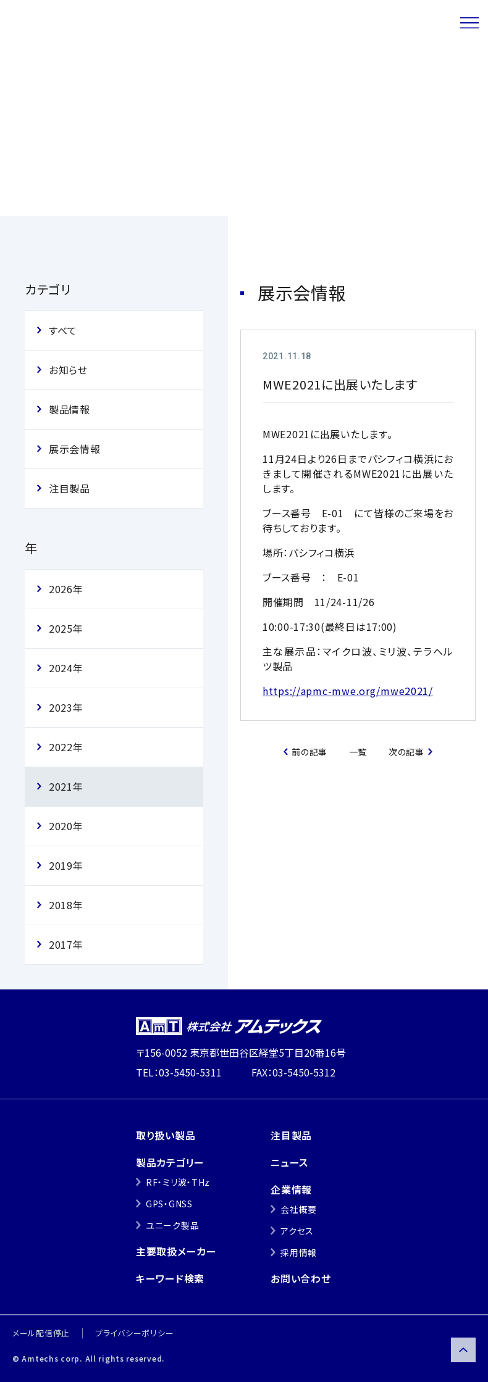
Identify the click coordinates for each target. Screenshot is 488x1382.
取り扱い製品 (165, 1135)
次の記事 (406, 751)
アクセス (297, 1231)
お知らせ (68, 369)
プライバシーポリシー (134, 1333)
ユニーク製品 (172, 1225)
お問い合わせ (300, 1278)
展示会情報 (147, 73)
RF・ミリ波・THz (178, 1182)
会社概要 (298, 1209)
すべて (63, 330)
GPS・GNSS (169, 1203)
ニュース (86, 73)
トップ (36, 73)
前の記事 (309, 751)
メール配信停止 (41, 1333)
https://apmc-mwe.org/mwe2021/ (348, 690)
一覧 (358, 751)
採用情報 (298, 1252)
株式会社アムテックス (100, 23)
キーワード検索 (170, 1278)
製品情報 (69, 409)
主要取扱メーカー (176, 1251)
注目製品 (69, 488)
